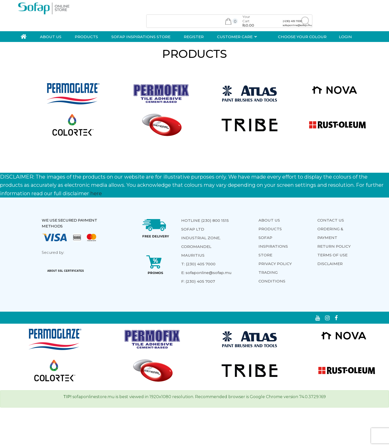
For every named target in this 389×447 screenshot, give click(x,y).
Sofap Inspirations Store (140, 36)
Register (194, 36)
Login (345, 36)
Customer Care (235, 36)
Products (86, 36)
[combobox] (229, 21)
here (96, 193)
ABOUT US (50, 36)
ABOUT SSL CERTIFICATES (65, 270)
